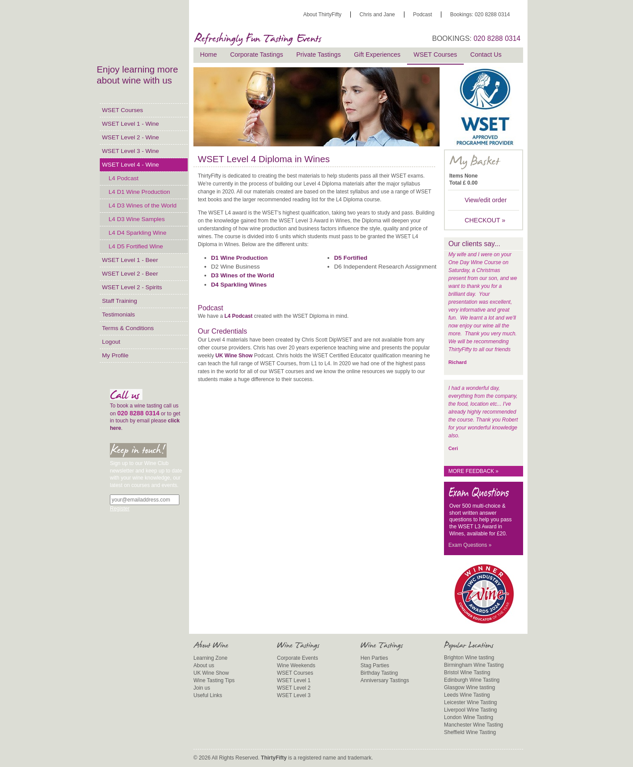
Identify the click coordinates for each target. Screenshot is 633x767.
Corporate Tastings (256, 54)
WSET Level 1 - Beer (130, 260)
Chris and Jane (377, 14)
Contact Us (486, 54)
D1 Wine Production (239, 257)
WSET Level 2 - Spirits (132, 287)
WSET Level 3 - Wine (130, 151)
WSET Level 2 (293, 688)
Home (208, 54)
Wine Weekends (296, 665)
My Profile (115, 355)
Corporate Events (297, 658)
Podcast (422, 14)
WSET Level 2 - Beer (130, 273)
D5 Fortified (350, 257)
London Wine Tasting (468, 717)
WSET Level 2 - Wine (130, 137)
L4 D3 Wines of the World (143, 205)
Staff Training (119, 301)
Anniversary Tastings (384, 680)
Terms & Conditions (128, 328)
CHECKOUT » (485, 220)
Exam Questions (469, 545)
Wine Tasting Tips (214, 680)
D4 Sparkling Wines (239, 284)
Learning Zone (210, 658)
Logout (111, 341)
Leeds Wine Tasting (467, 695)
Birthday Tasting (379, 673)
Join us (201, 688)
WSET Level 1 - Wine (130, 123)
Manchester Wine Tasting (473, 725)
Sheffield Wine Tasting (470, 732)
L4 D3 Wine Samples (137, 219)
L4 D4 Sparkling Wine (137, 232)
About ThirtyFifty (322, 14)
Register (120, 508)
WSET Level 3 (293, 695)
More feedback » (473, 471)
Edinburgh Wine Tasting (472, 680)
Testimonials (118, 314)
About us (203, 665)
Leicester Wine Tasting (470, 702)
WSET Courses (122, 110)
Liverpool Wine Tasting (470, 710)
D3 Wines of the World (242, 275)
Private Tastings (318, 54)
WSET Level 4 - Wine (130, 164)
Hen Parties (374, 658)
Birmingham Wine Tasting (474, 665)
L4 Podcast (123, 178)
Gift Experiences (377, 54)
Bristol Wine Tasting (467, 672)
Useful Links (207, 695)
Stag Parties (374, 665)
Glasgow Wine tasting (469, 687)
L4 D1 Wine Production (139, 192)
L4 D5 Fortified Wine (136, 246)
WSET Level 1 (293, 680)
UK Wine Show (234, 356)
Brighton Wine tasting (469, 657)
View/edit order (486, 200)
